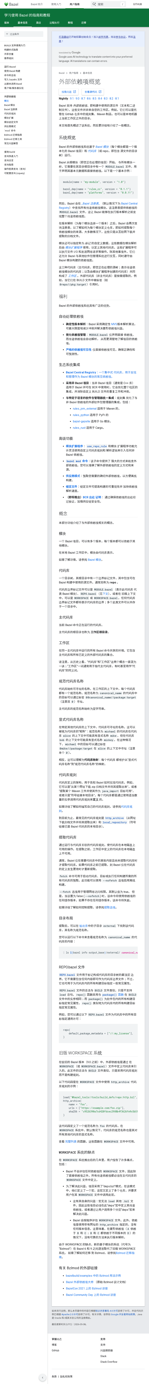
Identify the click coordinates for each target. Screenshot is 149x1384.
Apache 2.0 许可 (70, 1314)
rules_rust (79, 427)
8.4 (100, 98)
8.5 (94, 98)
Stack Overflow (108, 1361)
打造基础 (64, 36)
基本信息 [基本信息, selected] (23, 22)
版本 (6, 22)
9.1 (72, 98)
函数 (113, 995)
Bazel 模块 (94, 559)
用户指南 (73, 73)
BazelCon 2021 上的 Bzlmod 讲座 (87, 1288)
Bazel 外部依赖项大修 (80, 1282)
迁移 (83, 22)
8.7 (83, 98)
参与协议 (121, 36)
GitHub (137, 4)
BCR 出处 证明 (92, 497)
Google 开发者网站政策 (123, 1314)
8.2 (111, 98)
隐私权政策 (66, 1376)
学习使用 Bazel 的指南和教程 (27, 15)
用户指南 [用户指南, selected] (75, 4)
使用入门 (56, 4)
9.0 (77, 98)
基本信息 (87, 73)
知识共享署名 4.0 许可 (106, 1310)
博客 (54, 1344)
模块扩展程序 (74, 446)
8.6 (89, 98)
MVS (114, 324)
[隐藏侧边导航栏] (42, 1377)
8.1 (117, 98)
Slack (103, 1356)
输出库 (83, 926)
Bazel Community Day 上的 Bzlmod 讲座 (91, 1295)
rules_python (81, 415)
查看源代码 (93, 91)
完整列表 (71, 1141)
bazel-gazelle (81, 421)
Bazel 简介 (37, 4)
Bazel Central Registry (81, 372)
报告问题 (69, 91)
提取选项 (109, 907)
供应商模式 (73, 476)
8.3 (106, 98)
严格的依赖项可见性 (78, 349)
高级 (38, 22)
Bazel (62, 73)
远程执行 (54, 22)
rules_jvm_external (85, 408)
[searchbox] (23, 34)
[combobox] (108, 4)
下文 (105, 593)
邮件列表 (103, 36)
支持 (102, 1344)
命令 (77, 461)
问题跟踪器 (106, 1350)
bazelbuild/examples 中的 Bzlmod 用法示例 (93, 1275)
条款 (54, 1376)
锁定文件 (71, 486)
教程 (70, 22)
